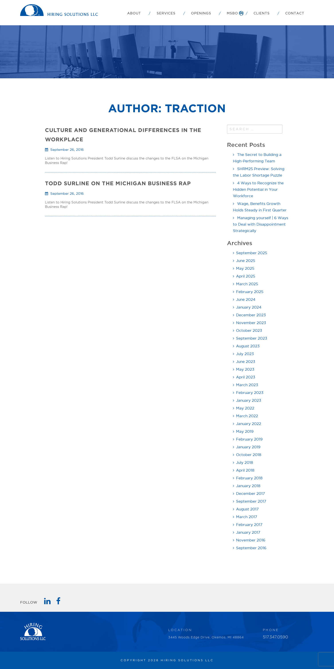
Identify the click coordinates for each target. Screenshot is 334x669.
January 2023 (248, 400)
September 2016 (251, 548)
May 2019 (245, 431)
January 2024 (248, 307)
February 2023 (249, 393)
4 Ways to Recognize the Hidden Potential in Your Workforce (258, 190)
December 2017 (250, 494)
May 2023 (245, 369)
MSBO (232, 13)
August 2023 (248, 346)
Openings (201, 13)
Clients (262, 13)
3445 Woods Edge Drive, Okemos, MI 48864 (206, 637)
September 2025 (251, 253)
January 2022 (248, 424)
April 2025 (245, 276)
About (134, 13)
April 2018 (245, 470)
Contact (294, 13)
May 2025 (245, 268)
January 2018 (248, 486)
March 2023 (247, 385)
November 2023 (251, 323)
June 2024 (245, 299)
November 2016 (250, 540)
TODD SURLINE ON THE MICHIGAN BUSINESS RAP (118, 183)
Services (166, 13)
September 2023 (251, 338)
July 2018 (244, 462)
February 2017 (249, 525)
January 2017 (248, 532)
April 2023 (245, 377)
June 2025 (245, 261)
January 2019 (248, 447)
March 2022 (247, 416)
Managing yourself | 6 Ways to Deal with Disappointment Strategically (260, 224)
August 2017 (247, 509)
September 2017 (251, 501)
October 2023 (249, 331)
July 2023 (245, 354)
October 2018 (248, 455)
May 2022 (245, 408)
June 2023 (245, 362)
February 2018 (249, 478)
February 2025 (249, 292)
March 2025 (247, 284)
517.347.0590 (275, 637)
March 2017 (246, 517)
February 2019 (249, 439)
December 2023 (251, 315)
